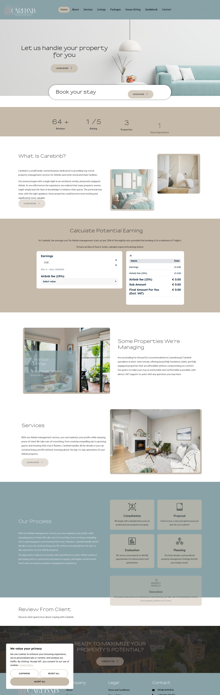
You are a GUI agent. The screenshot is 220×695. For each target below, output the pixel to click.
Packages (115, 9)
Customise (24, 673)
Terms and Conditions (119, 690)
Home (64, 9)
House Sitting (133, 9)
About (75, 9)
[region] (39, 666)
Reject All (53, 673)
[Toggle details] (130, 255)
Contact (166, 9)
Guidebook (151, 9)
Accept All (39, 681)
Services (88, 9)
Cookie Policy (26, 665)
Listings (101, 9)
